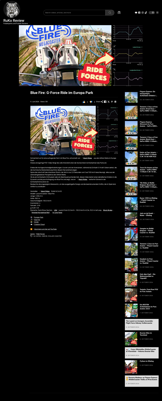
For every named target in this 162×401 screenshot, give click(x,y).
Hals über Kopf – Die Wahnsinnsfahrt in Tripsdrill (147, 276)
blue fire (36, 220)
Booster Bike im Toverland (146, 334)
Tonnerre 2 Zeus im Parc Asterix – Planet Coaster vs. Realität (149, 246)
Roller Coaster (55, 236)
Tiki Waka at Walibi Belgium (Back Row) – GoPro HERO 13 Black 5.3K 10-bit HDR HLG (148, 186)
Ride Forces (40, 234)
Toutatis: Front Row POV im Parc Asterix (149, 290)
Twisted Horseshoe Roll (41, 212)
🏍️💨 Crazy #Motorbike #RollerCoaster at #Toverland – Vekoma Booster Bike (141, 350)
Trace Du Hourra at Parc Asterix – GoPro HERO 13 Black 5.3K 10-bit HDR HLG (149, 171)
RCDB (35, 222)
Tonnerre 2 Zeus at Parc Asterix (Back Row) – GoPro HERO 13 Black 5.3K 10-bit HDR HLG (149, 140)
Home (32, 234)
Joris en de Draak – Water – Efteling (147, 214)
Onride (44, 236)
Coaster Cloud (39, 224)
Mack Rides (87, 158)
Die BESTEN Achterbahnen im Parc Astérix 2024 (148, 307)
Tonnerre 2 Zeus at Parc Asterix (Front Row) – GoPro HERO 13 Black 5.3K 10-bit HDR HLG (149, 110)
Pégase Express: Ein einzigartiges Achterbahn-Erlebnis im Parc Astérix (148, 95)
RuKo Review (13, 20)
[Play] (74, 130)
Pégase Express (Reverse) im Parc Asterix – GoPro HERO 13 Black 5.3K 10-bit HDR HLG (148, 126)
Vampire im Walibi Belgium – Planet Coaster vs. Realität (147, 231)
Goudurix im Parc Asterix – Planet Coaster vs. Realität (149, 261)
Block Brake (107, 210)
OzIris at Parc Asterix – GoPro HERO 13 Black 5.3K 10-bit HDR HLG (148, 154)
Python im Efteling (147, 361)
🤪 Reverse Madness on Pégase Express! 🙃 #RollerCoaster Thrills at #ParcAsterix (141, 379)
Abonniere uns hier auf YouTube (45, 229)
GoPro (38, 236)
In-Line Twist (57, 212)
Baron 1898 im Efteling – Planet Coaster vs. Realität (148, 200)
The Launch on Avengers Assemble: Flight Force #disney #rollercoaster (139, 322)
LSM (55, 210)
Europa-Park (38, 217)
